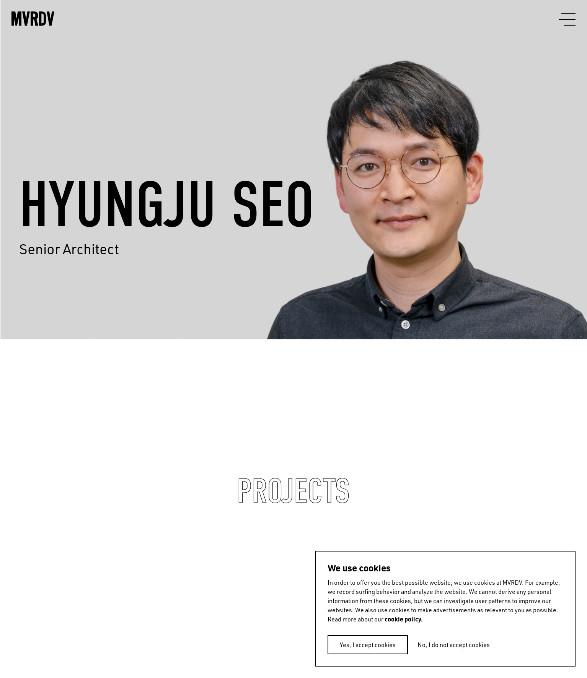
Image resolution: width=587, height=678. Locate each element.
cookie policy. (404, 619)
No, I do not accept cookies (453, 645)
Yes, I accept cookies (368, 645)
